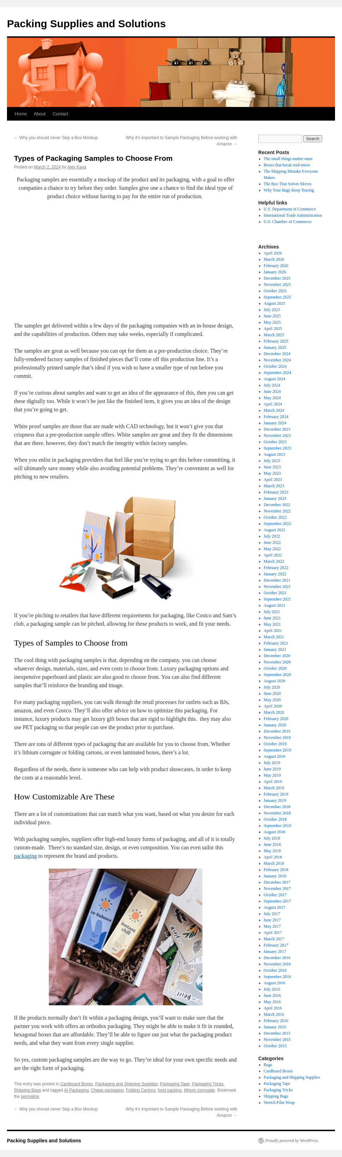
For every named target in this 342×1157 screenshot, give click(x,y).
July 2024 (272, 385)
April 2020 (273, 706)
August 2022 (274, 529)
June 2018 (272, 844)
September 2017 (277, 901)
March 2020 (274, 712)
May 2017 (272, 926)
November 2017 (277, 888)
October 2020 (275, 668)
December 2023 (277, 429)
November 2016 (277, 964)
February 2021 (276, 643)
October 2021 (275, 592)
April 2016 (273, 1008)
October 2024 (275, 366)
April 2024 (273, 404)
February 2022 (276, 567)
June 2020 (272, 693)
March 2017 (274, 938)
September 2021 (277, 599)
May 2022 (272, 548)
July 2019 (272, 762)
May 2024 (272, 397)
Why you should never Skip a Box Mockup (56, 137)
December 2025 (277, 278)
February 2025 (276, 341)
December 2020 (277, 655)
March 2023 (274, 485)
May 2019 (272, 775)
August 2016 (274, 982)
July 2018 (272, 838)
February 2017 (276, 945)
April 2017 (273, 932)
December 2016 (277, 957)
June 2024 (272, 391)
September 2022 (277, 523)
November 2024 (277, 360)
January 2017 (275, 951)
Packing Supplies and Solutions (86, 23)
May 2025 (272, 322)
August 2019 (274, 756)
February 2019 (276, 794)
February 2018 (276, 869)
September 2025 (277, 297)
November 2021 (277, 586)
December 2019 (277, 731)
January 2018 (275, 876)
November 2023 (277, 435)
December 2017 (277, 882)
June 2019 (272, 769)
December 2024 (277, 353)
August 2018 (274, 831)
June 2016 (272, 995)
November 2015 (277, 1039)
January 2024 (275, 423)
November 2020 (277, 662)
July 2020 (272, 687)
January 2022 (275, 574)
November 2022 (277, 511)
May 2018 (272, 850)
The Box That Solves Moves (288, 183)
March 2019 (274, 787)
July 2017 (272, 913)
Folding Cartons (141, 1090)
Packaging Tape (174, 1083)
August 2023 (274, 454)
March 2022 (274, 561)
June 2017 (272, 920)
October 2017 (275, 894)
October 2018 (275, 819)
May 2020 (272, 699)
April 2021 (273, 630)
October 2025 (275, 290)
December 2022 (277, 504)
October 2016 (275, 970)
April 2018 (273, 857)
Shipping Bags (27, 1090)
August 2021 (274, 605)
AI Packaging (76, 1090)
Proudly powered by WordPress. (292, 1140)
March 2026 (274, 259)
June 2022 (272, 542)
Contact (60, 113)
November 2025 (277, 284)
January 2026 (275, 272)
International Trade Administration (293, 215)
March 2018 (274, 863)
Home (21, 113)
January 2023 (275, 498)
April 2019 (273, 781)
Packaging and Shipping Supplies (126, 1083)
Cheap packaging (107, 1090)
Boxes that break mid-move (287, 165)
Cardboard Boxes (76, 1083)
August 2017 (274, 907)
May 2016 (272, 1001)
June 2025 (272, 316)
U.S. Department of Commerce (290, 209)
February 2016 (276, 1020)
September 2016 (277, 976)
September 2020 (277, 674)
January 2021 (275, 649)
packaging (25, 856)
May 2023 (272, 473)
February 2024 (276, 416)
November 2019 (277, 737)
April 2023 (273, 479)
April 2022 (273, 555)
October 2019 (275, 743)
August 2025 (274, 303)
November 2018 (277, 813)
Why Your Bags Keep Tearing (289, 190)
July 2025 (272, 309)
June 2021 (272, 618)
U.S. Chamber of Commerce (288, 221)
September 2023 (277, 448)
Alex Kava (76, 167)
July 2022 (272, 536)
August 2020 (274, 680)
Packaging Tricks (208, 1083)
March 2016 (274, 1014)
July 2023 (272, 460)
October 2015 (275, 1045)
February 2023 (276, 492)
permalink (30, 1096)
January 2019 (275, 800)
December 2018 (277, 806)
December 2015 (277, 1033)
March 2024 (274, 410)
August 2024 (274, 378)
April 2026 (273, 253)
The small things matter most (288, 158)
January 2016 (275, 1027)
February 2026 (276, 265)
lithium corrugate (199, 1090)
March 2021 (274, 636)
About (40, 113)
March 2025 (274, 334)
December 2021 (277, 580)
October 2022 (275, 517)
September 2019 (277, 750)
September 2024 (277, 372)
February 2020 (276, 718)
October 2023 (275, 441)
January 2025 (275, 347)
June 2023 (272, 467)
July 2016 (272, 989)
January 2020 (275, 725)
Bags (268, 1064)
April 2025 (273, 328)
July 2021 (272, 611)
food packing (169, 1090)
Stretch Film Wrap (279, 1102)
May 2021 (272, 624)
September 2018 (277, 825)
